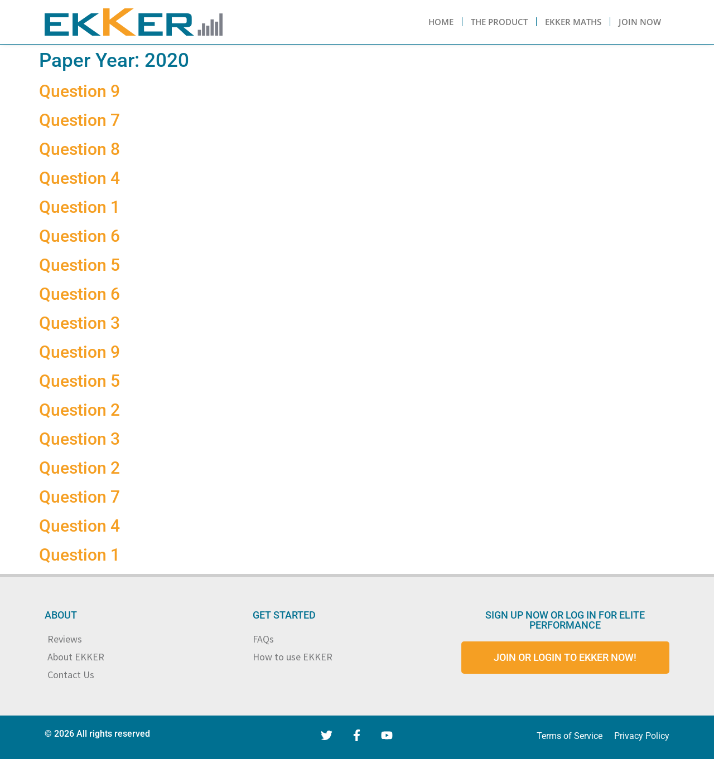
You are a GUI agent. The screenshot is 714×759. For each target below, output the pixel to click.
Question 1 (79, 207)
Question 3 (79, 323)
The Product (499, 21)
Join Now (640, 21)
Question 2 (79, 410)
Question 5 (79, 265)
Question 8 (79, 149)
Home (441, 21)
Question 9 (79, 91)
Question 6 (79, 236)
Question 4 (79, 178)
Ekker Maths (573, 21)
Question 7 (79, 120)
